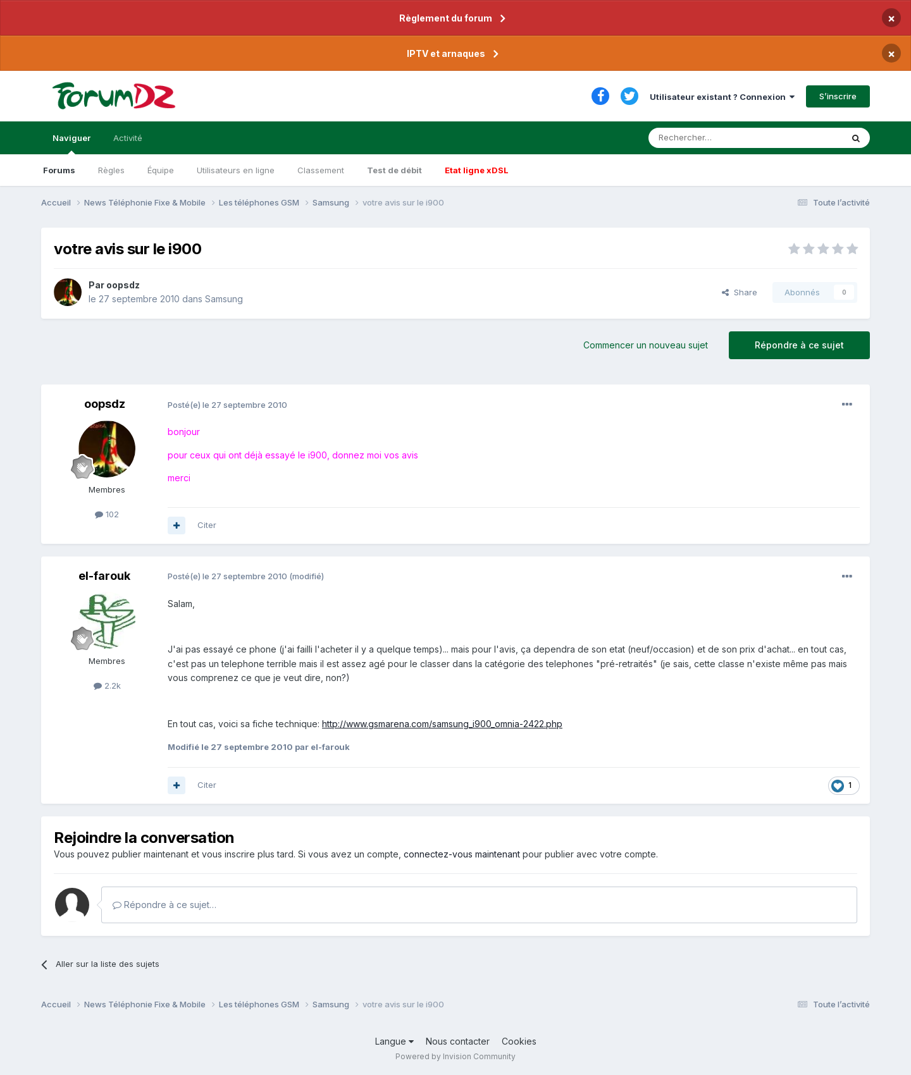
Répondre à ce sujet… (164, 904)
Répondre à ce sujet (799, 345)
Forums (59, 170)
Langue (394, 1041)
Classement (320, 170)
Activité (127, 138)
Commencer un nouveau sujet (645, 345)
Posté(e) (227, 405)
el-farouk (104, 575)
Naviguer (71, 143)
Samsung (224, 298)
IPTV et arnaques (446, 53)
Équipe (160, 170)
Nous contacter (458, 1041)
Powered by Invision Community (455, 1056)
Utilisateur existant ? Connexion (722, 97)
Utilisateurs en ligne (236, 170)
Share (739, 292)
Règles (111, 170)
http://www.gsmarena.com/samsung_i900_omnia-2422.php (442, 723)
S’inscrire (838, 96)
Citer (206, 525)
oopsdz (123, 285)
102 (107, 514)
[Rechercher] (717, 138)
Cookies (519, 1041)
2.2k (107, 685)
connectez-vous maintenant (462, 854)
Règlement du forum (445, 18)
